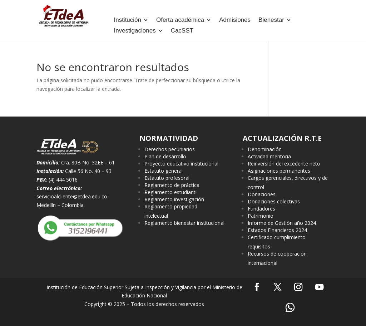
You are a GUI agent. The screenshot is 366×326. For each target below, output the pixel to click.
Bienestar (271, 20)
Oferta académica (180, 20)
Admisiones (235, 20)
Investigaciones (134, 31)
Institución (127, 20)
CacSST (182, 31)
